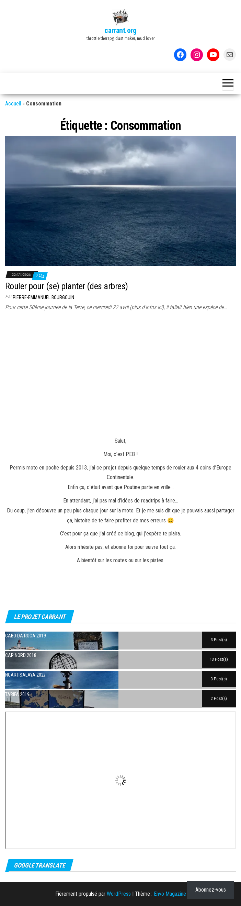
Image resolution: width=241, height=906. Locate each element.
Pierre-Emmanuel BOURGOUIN (43, 297)
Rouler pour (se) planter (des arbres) (66, 286)
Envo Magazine (170, 894)
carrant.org (120, 30)
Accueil (13, 103)
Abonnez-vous (210, 889)
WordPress (119, 894)
